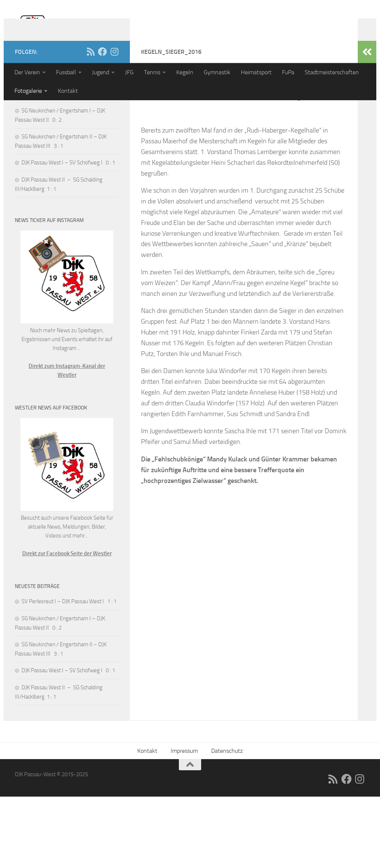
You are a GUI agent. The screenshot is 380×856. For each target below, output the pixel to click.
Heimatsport (256, 72)
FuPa (288, 72)
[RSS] (90, 111)
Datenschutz (227, 810)
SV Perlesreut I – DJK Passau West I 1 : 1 (69, 153)
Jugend (100, 72)
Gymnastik (217, 72)
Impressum (184, 810)
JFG (129, 72)
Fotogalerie (28, 90)
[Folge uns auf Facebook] (102, 111)
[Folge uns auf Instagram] (114, 111)
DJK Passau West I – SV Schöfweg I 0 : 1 (68, 222)
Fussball (66, 72)
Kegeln (184, 72)
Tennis (152, 72)
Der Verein (27, 72)
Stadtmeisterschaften (332, 72)
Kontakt (68, 90)
